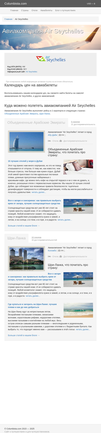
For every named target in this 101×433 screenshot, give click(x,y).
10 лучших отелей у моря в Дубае (25, 161)
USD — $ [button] (91, 4)
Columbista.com (15, 3)
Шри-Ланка (44, 113)
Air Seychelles (31, 72)
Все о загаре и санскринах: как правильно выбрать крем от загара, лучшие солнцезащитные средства (34, 277)
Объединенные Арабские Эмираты (21, 113)
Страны (25, 10)
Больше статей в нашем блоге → (24, 226)
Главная (14, 10)
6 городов (75, 122)
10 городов (36, 237)
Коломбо (52, 250)
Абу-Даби (52, 135)
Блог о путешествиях (65, 10)
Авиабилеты (46, 10)
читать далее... (39, 192)
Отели (34, 10)
